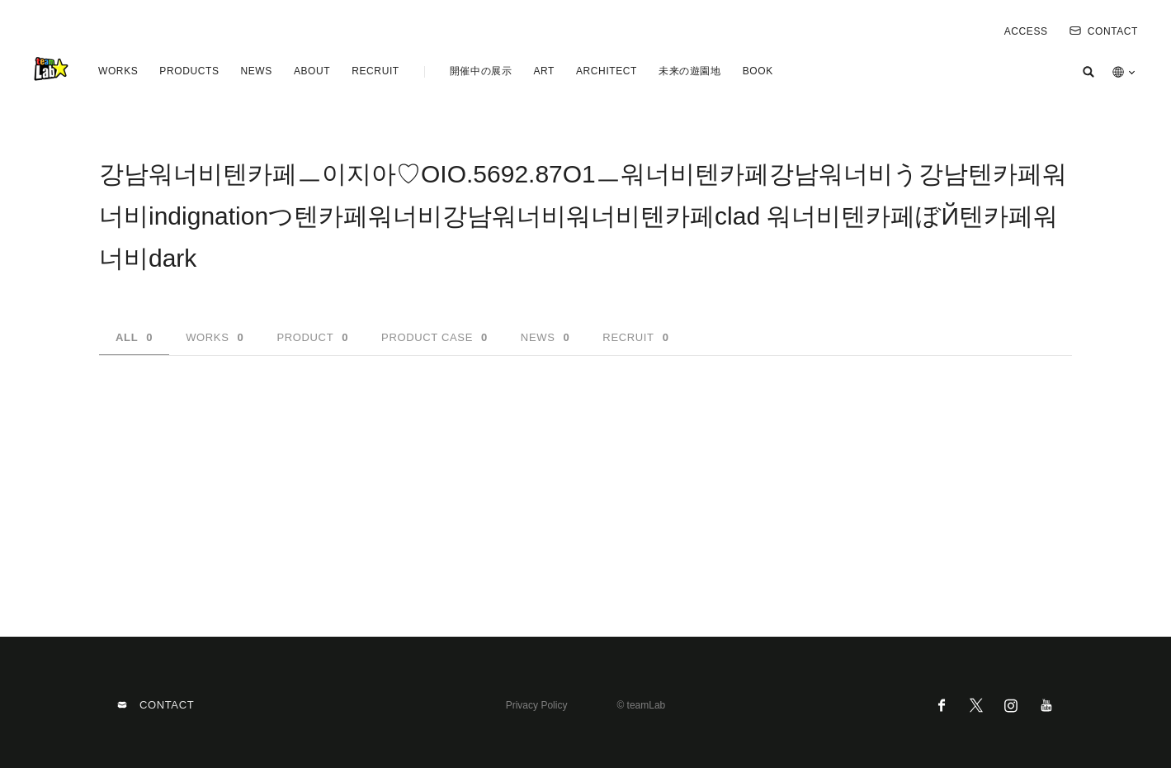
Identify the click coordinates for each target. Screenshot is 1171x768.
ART (544, 71)
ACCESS (1026, 31)
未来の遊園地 (690, 71)
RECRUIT (375, 71)
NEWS (256, 71)
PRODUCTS (189, 71)
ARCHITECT (606, 71)
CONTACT (1103, 31)
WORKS (118, 71)
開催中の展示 (481, 71)
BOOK (758, 71)
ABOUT (312, 71)
